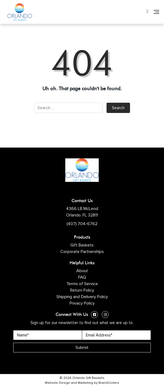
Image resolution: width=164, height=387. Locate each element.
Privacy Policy (82, 303)
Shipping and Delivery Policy (82, 297)
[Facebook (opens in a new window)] (94, 315)
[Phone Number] (147, 12)
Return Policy (82, 290)
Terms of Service (82, 284)
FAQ (82, 277)
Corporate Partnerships (82, 251)
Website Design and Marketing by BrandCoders (82, 383)
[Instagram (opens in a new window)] (105, 315)
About (82, 271)
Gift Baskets (82, 245)
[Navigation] (156, 12)
